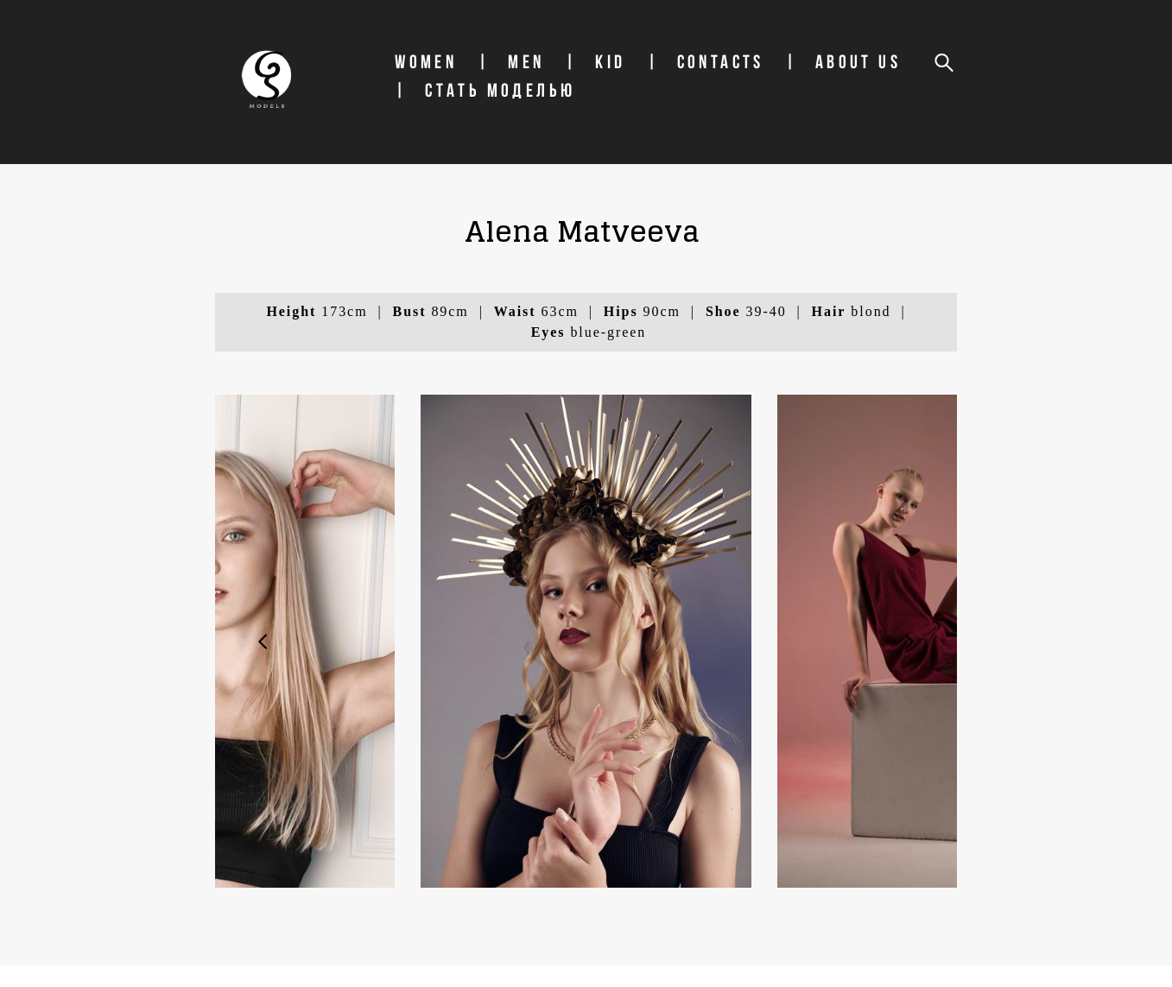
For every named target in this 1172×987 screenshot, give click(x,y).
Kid (655, 83)
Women (471, 83)
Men (571, 83)
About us (482, 112)
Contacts (764, 83)
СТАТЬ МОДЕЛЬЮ (651, 112)
